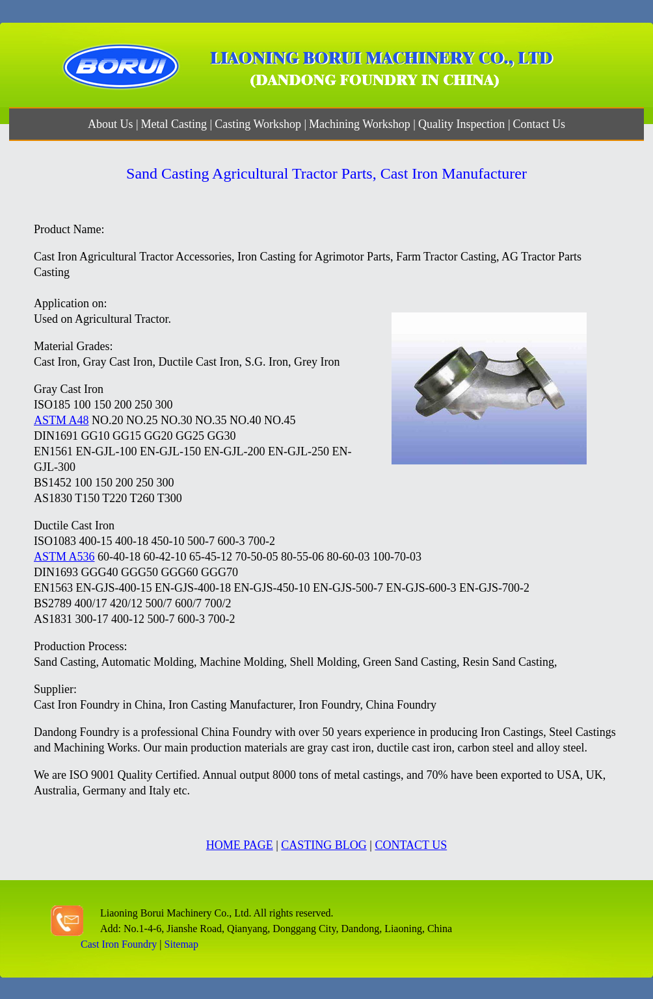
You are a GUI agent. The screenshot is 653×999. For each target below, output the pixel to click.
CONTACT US (411, 845)
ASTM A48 (61, 420)
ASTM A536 (64, 556)
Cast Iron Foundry (119, 944)
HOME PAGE (239, 845)
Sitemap (181, 944)
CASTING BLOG (324, 845)
